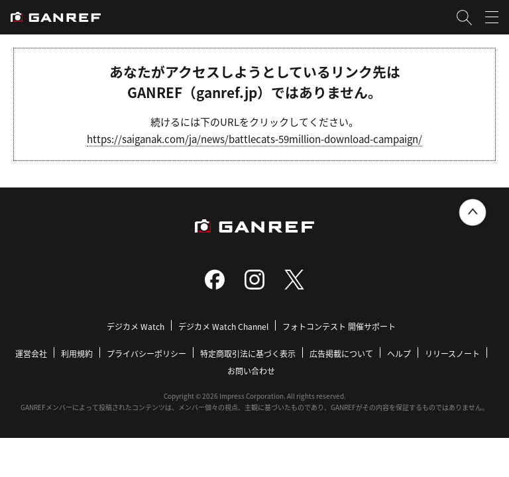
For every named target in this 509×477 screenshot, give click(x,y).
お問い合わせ (251, 370)
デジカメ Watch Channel (223, 326)
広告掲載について (341, 353)
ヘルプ (399, 353)
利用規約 (77, 353)
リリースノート (452, 353)
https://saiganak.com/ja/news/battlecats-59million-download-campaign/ (254, 139)
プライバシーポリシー (146, 353)
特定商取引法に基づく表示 (248, 353)
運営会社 (31, 353)
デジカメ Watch (135, 326)
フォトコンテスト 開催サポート (339, 326)
